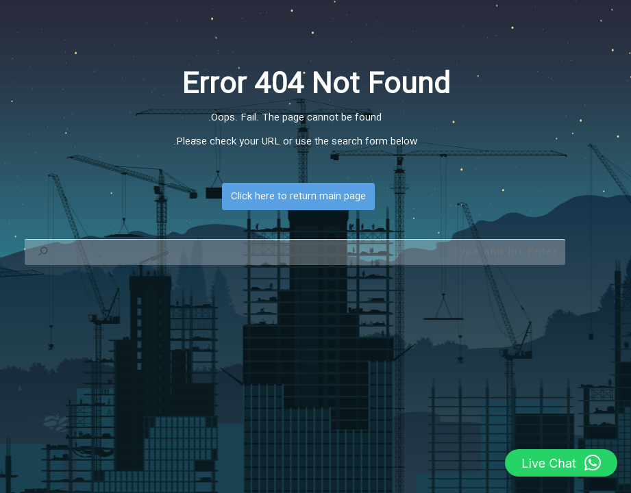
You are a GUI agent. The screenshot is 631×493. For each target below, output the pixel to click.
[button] (561, 463)
